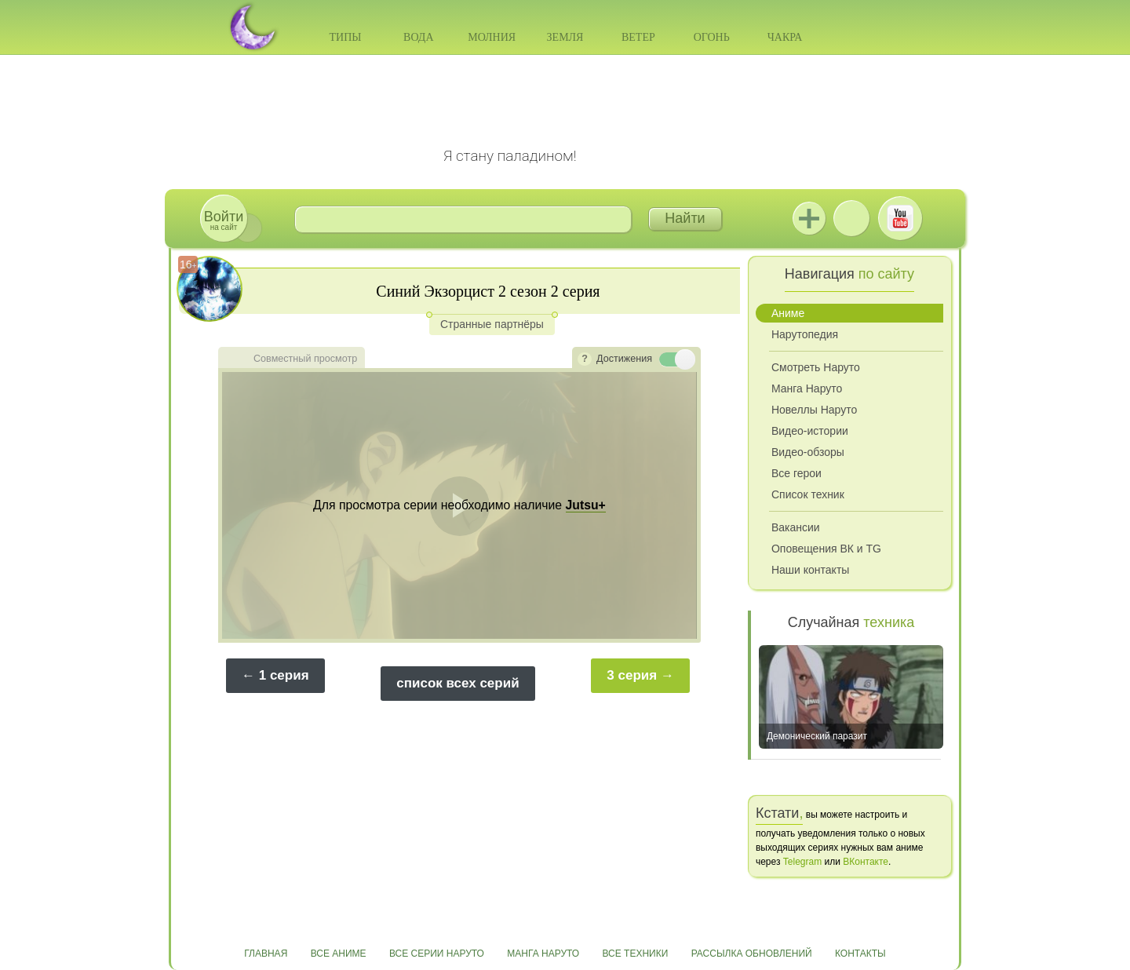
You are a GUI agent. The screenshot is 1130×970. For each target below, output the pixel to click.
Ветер (638, 37)
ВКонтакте (851, 218)
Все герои (796, 473)
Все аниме (338, 953)
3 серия (632, 675)
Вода (418, 37)
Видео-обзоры (807, 452)
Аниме (787, 313)
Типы (345, 37)
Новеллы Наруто (814, 409)
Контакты (860, 953)
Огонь (712, 37)
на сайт (223, 220)
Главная (265, 953)
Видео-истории (809, 431)
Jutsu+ (809, 218)
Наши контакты (810, 569)
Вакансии (795, 527)
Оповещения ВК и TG (826, 548)
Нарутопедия (804, 334)
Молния (492, 37)
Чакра (785, 37)
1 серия (284, 675)
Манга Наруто (806, 388)
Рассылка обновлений (751, 953)
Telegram (802, 861)
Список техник (807, 494)
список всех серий (457, 683)
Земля (565, 37)
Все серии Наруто (436, 953)
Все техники (635, 953)
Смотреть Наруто (815, 367)
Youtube (900, 218)
